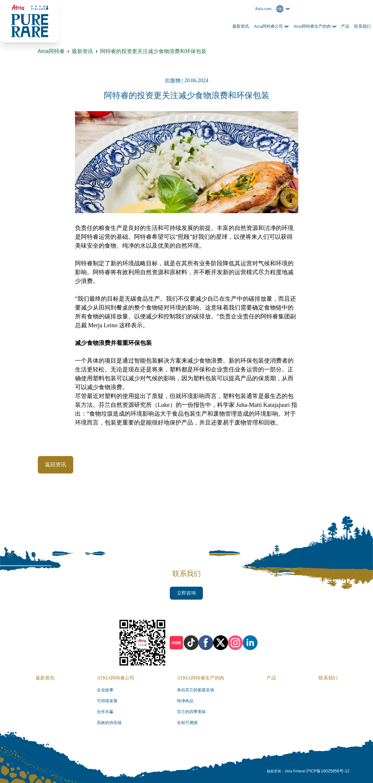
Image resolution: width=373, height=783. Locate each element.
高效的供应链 (109, 723)
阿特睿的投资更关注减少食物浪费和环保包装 (153, 51)
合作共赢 (105, 712)
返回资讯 (55, 465)
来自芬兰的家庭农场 (195, 690)
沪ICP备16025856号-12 (327, 771)
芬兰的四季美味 (191, 712)
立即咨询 (186, 593)
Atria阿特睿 (51, 51)
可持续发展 (107, 701)
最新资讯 (82, 51)
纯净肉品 (185, 701)
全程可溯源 (187, 723)
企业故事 (105, 690)
